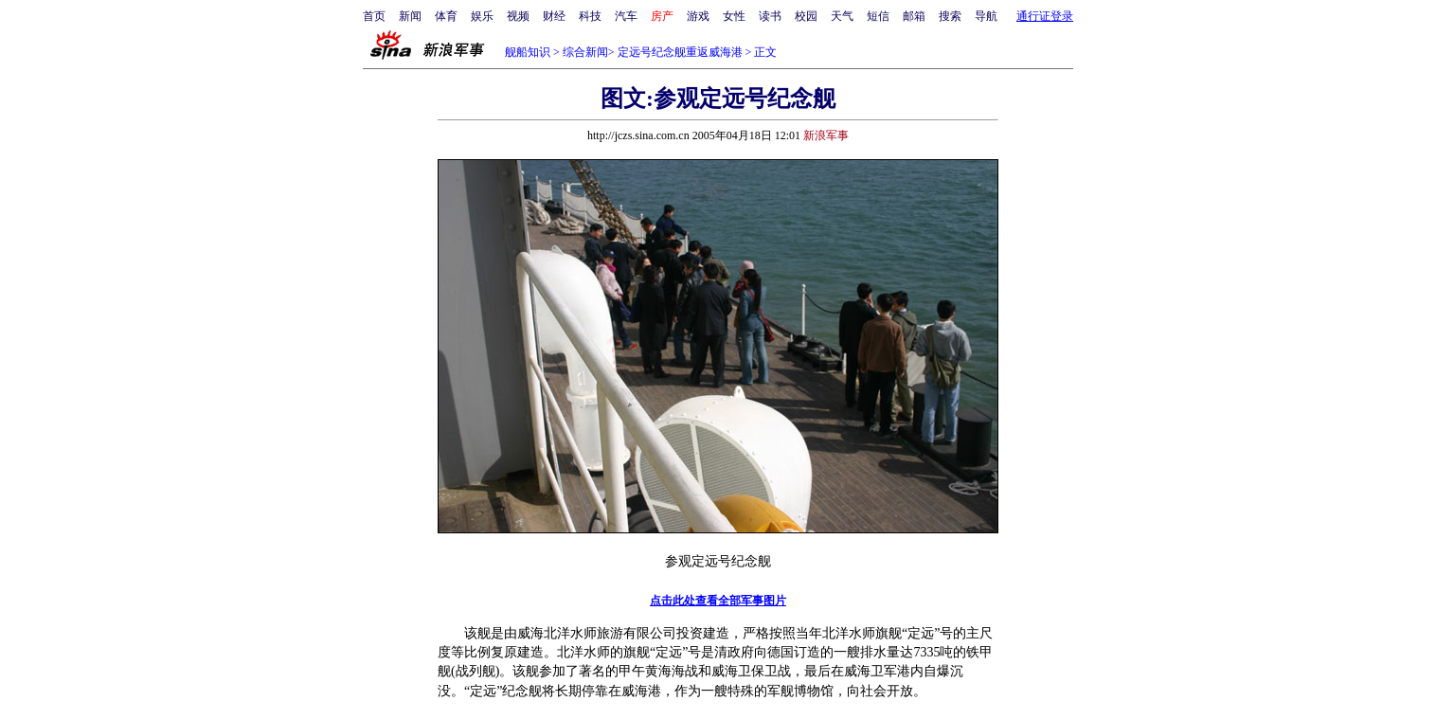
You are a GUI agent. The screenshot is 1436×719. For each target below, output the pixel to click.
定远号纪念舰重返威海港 (680, 52)
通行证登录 (1044, 16)
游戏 (698, 16)
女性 (734, 16)
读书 (770, 16)
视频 (518, 16)
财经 (554, 16)
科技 (590, 16)
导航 (986, 16)
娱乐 (482, 16)
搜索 (950, 16)
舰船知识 (527, 52)
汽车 (626, 16)
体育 (446, 16)
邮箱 (914, 16)
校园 (806, 16)
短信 (878, 16)
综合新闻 (585, 52)
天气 (842, 16)
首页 (374, 16)
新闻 (410, 16)
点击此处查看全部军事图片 (718, 600)
